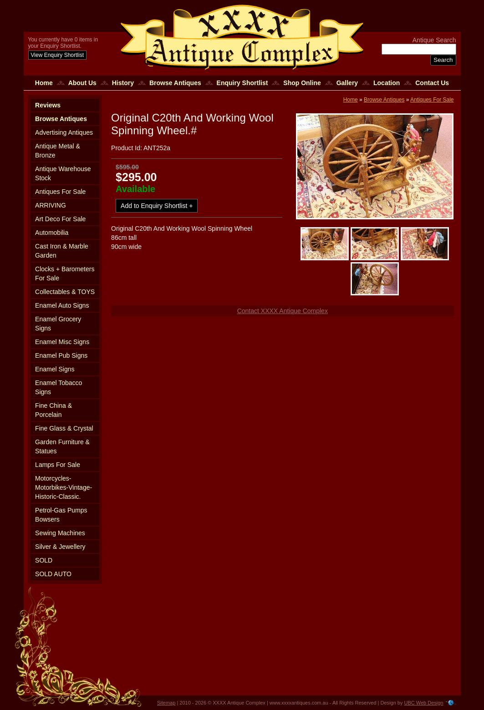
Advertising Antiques (64, 132)
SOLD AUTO (53, 574)
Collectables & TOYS (65, 291)
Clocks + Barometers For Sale (64, 273)
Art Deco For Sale (60, 219)
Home (44, 82)
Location (386, 82)
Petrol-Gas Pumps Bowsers (61, 515)
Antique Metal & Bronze (57, 150)
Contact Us (432, 82)
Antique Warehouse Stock (63, 173)
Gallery (347, 82)
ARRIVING (50, 205)
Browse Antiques (175, 82)
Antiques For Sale (60, 191)
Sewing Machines (60, 533)
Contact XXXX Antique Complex (282, 310)
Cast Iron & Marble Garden (61, 251)
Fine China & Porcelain (53, 410)
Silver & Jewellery (60, 546)
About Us (82, 82)
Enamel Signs (54, 369)
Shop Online (302, 82)
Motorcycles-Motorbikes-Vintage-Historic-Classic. (63, 487)
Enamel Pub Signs (61, 355)
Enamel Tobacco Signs (58, 387)
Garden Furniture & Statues (62, 446)
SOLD (43, 560)
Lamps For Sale (57, 464)
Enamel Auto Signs (62, 305)
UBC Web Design (423, 702)
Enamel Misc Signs (62, 341)
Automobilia (51, 232)
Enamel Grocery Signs (58, 323)
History (123, 82)
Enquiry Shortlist (242, 82)
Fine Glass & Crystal (64, 428)
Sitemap (166, 702)
